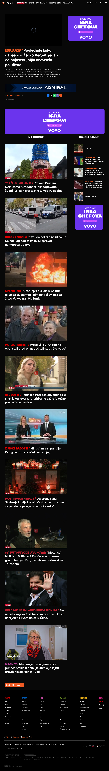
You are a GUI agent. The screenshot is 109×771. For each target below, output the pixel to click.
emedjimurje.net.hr (29, 757)
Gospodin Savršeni (45, 723)
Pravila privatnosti (51, 744)
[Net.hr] (101, 746)
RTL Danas (7, 711)
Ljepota (62, 711)
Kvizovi (82, 723)
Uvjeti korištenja (28, 744)
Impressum (8, 744)
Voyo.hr (19, 757)
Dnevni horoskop (84, 707)
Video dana (83, 726)
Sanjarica (101, 708)
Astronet (82, 701)
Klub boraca (25, 707)
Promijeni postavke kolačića (13, 748)
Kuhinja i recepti (64, 707)
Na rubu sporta (26, 711)
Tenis (23, 717)
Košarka (24, 714)
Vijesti (6, 701)
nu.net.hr (37, 760)
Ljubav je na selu (44, 717)
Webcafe (52, 3)
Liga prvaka (25, 723)
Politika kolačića (39, 744)
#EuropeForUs (68, 3)
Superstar (42, 720)
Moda (61, 717)
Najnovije (101, 705)
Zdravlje (62, 726)
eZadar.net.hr (28, 760)
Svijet (6, 704)
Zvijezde (42, 701)
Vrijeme (7, 723)
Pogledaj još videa (14, 685)
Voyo (41, 726)
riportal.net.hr (73, 757)
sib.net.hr (40, 757)
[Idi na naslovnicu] (8, 4)
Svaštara (82, 720)
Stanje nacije (8, 717)
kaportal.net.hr (49, 757)
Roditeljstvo (63, 723)
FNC (23, 726)
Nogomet (24, 701)
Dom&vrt (62, 704)
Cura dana (82, 704)
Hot (37, 3)
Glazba (41, 707)
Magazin (43, 3)
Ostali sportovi (25, 720)
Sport (31, 3)
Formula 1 (24, 729)
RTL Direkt (7, 714)
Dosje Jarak (8, 720)
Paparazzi (42, 711)
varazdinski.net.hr (61, 757)
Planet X (82, 717)
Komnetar (82, 711)
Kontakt (61, 744)
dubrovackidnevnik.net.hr (86, 757)
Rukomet (24, 704)
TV (40, 714)
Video (101, 701)
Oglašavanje (17, 744)
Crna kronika (8, 707)
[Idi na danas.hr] (22, 2)
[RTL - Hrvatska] (92, 746)
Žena (59, 3)
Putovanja (62, 720)
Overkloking (83, 714)
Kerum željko (10, 100)
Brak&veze (63, 701)
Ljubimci (62, 714)
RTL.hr (7, 757)
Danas (7, 698)
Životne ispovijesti (65, 729)
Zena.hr (13, 757)
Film (41, 704)
